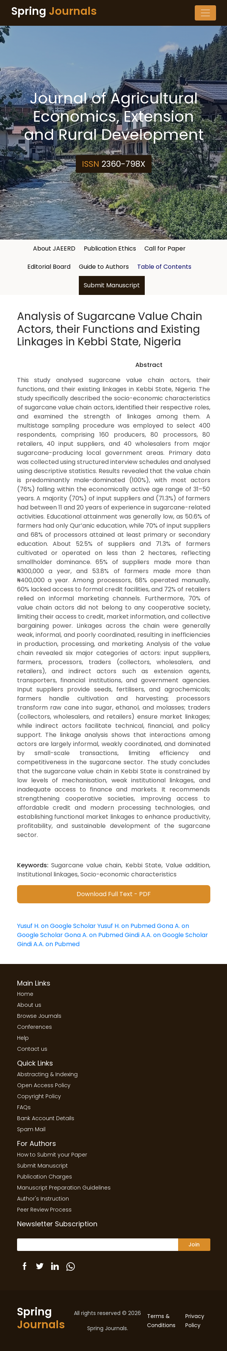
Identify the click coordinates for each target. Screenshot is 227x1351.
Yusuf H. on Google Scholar (56, 926)
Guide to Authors (104, 266)
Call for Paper (165, 248)
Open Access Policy (43, 1085)
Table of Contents (164, 266)
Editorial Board (48, 266)
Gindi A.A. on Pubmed (48, 944)
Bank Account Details (45, 1118)
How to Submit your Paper (52, 1154)
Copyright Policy (39, 1096)
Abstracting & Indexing (47, 1074)
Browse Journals (39, 1016)
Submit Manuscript (112, 285)
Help (23, 1038)
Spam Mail (31, 1129)
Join (194, 1244)
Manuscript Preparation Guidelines (64, 1187)
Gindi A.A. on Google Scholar (166, 935)
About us (29, 1005)
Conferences (34, 1027)
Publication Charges (44, 1176)
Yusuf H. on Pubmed (126, 926)
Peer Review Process (44, 1209)
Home (25, 994)
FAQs (24, 1107)
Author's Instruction (43, 1198)
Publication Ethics (110, 248)
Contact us (32, 1049)
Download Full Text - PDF (114, 894)
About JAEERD (54, 248)
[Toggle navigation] (205, 12)
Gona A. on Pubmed (93, 935)
